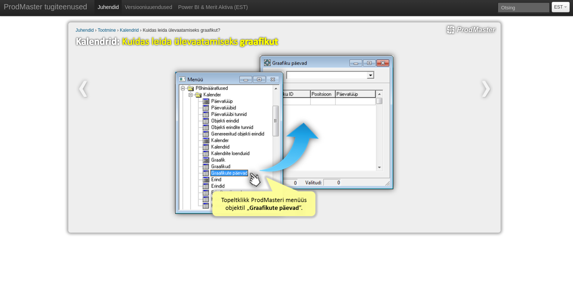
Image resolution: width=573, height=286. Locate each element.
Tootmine (107, 30)
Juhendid (108, 7)
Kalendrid (129, 30)
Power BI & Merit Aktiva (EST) (213, 7)
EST (560, 7)
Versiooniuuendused (148, 7)
